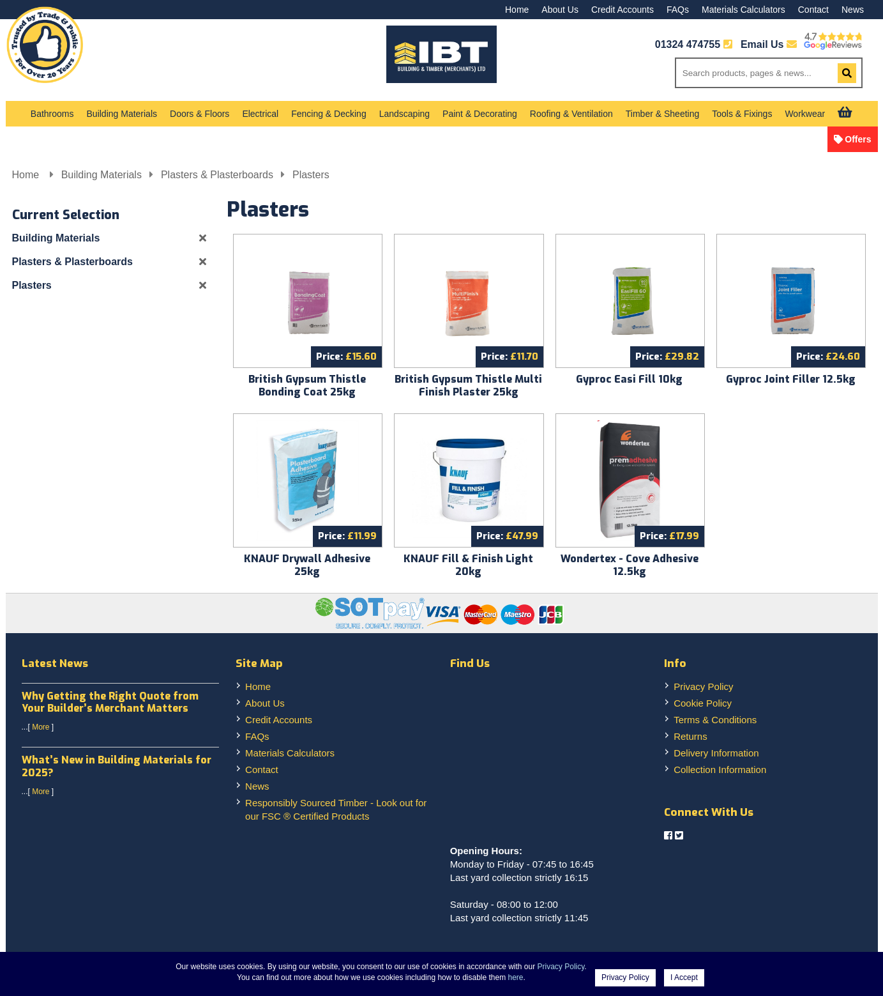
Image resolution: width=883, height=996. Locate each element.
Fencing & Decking (328, 114)
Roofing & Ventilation (571, 114)
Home (517, 9)
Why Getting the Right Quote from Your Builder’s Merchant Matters (110, 702)
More (40, 727)
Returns (690, 736)
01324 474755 (687, 44)
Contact (813, 9)
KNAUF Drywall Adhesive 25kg (307, 565)
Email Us (769, 44)
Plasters (310, 174)
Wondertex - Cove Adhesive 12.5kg (629, 565)
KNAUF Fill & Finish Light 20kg (468, 565)
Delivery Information (716, 752)
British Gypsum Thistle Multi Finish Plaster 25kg (468, 385)
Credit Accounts (622, 9)
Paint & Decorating (479, 114)
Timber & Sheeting (662, 114)
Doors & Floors (199, 114)
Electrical (260, 114)
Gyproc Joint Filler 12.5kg (791, 379)
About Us (559, 9)
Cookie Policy (703, 703)
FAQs (678, 9)
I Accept (684, 977)
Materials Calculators (743, 9)
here (516, 977)
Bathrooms (52, 114)
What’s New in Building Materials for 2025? (116, 766)
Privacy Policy (703, 686)
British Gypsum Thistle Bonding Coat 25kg (307, 385)
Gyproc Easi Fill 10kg (629, 379)
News (852, 9)
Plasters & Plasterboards (217, 174)
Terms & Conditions (715, 719)
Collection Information (720, 769)
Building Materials (122, 114)
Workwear (805, 114)
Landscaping (404, 114)
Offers (858, 139)
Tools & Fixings (742, 114)
